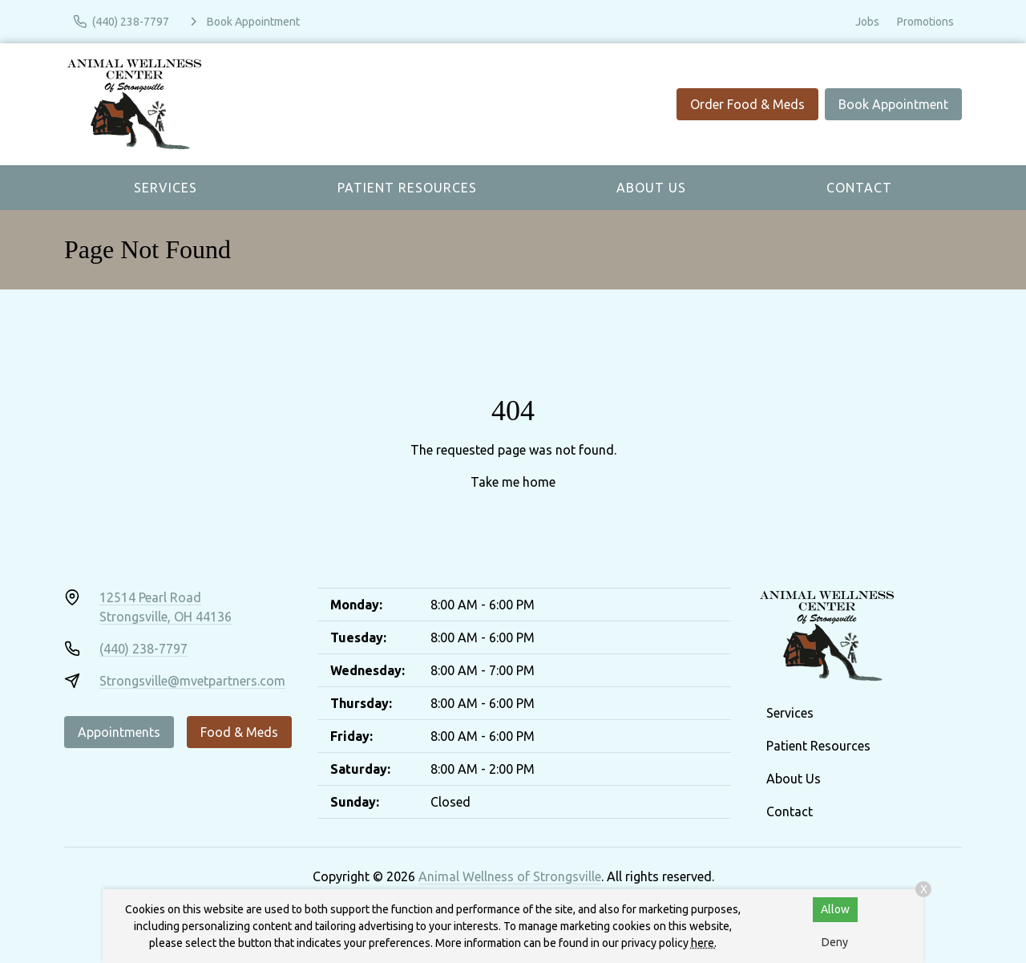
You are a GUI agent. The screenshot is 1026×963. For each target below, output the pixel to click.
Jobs (867, 21)
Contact (859, 187)
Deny (835, 942)
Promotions (925, 21)
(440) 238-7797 (143, 648)
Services (165, 187)
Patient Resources (407, 187)
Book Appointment (893, 104)
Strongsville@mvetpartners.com (192, 681)
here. (704, 943)
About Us (651, 187)
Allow (835, 909)
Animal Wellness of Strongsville (509, 876)
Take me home (513, 482)
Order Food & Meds (747, 104)
